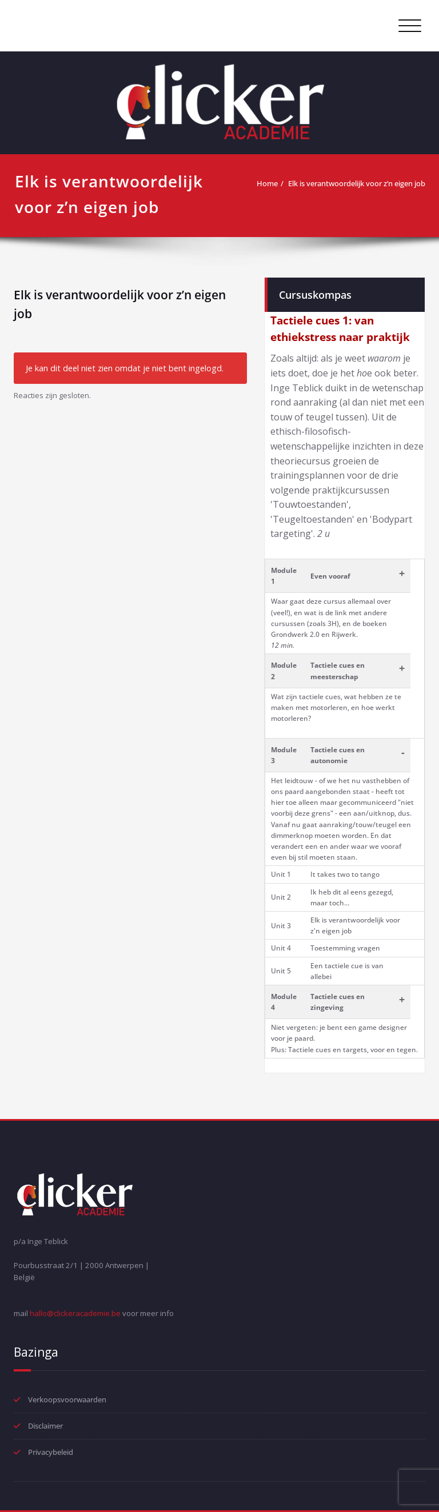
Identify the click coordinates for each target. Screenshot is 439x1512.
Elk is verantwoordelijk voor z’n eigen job (356, 183)
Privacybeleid (50, 1452)
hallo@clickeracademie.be (75, 1313)
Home (267, 183)
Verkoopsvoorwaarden (67, 1399)
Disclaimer (45, 1426)
